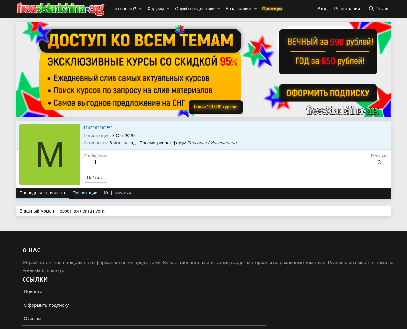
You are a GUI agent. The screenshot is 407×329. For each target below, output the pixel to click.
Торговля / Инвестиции (212, 142)
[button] (140, 9)
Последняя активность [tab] (42, 192)
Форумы (155, 8)
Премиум (272, 8)
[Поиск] (378, 9)
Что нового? (123, 8)
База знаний (238, 8)
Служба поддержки (195, 8)
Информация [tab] (117, 192)
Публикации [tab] (84, 192)
